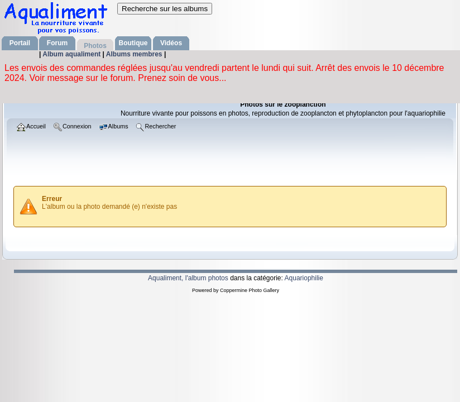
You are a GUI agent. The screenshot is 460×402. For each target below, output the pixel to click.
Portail (19, 43)
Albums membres (135, 54)
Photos (95, 46)
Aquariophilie (304, 278)
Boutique (133, 43)
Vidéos (171, 43)
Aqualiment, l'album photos (188, 278)
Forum (57, 43)
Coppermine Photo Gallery (249, 290)
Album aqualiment (72, 54)
